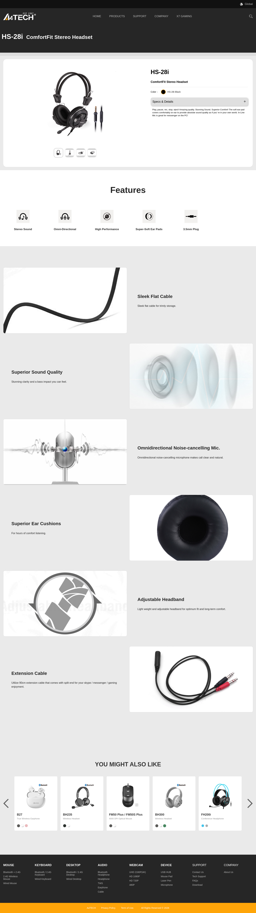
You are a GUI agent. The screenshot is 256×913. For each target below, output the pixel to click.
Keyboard (43, 865)
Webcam (136, 865)
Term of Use (127, 908)
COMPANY (161, 16)
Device (166, 865)
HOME (97, 16)
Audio (102, 865)
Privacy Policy (108, 908)
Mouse (8, 865)
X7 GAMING (184, 16)
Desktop (73, 865)
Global (249, 4)
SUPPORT (139, 16)
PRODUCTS (117, 16)
